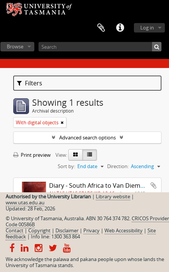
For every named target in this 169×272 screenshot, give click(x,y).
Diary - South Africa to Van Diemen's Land (108, 185)
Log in (147, 27)
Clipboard (101, 28)
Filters (29, 83)
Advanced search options (87, 137)
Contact (14, 230)
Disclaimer (66, 230)
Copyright (39, 230)
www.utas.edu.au (25, 202)
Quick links (120, 28)
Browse (15, 46)
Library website (113, 196)
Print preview (32, 154)
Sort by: (66, 166)
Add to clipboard (153, 185)
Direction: (118, 166)
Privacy (91, 230)
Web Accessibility (123, 230)
